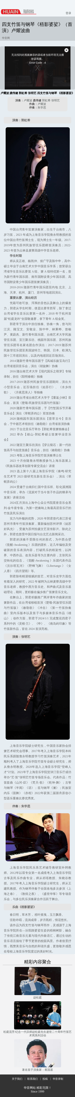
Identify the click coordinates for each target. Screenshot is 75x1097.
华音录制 (58, 1078)
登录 (68, 13)
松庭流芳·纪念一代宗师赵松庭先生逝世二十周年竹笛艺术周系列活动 (37, 1033)
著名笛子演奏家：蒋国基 (37, 1069)
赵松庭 (37, 997)
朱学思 (42, 107)
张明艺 (55, 100)
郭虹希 (46, 100)
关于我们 (17, 1078)
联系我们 (32, 1078)
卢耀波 (28, 100)
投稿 (45, 1078)
